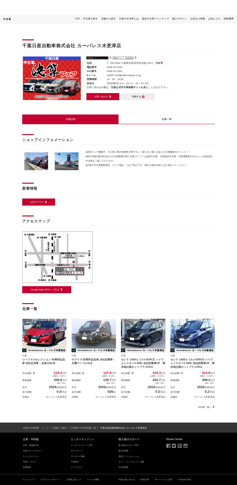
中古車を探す (90, 18)
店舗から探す (108, 18)
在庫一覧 (167, 119)
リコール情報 (93, 479)
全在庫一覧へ (206, 407)
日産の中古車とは (129, 18)
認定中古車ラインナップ (155, 18)
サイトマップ (29, 479)
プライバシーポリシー (50, 479)
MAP (159, 63)
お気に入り (214, 18)
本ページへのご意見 (163, 479)
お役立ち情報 (197, 18)
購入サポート (179, 18)
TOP (77, 18)
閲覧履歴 (229, 18)
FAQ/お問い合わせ (126, 479)
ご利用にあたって (73, 479)
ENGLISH (144, 479)
